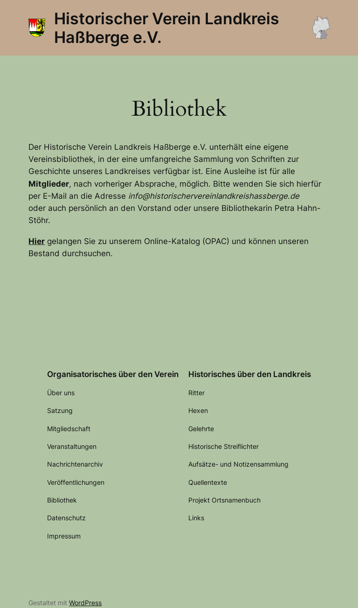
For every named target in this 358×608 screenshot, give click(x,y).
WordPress (85, 603)
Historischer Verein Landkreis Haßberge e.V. (166, 28)
